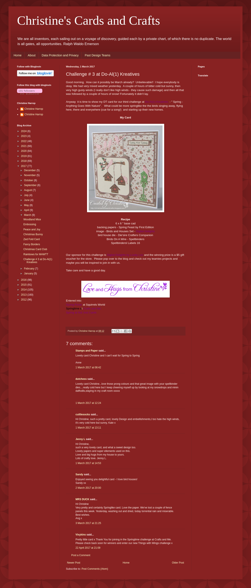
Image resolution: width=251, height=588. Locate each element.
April (27, 210)
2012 (24, 299)
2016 (24, 279)
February (29, 268)
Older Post (178, 562)
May (27, 205)
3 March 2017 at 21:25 (88, 523)
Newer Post (73, 562)
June (27, 200)
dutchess (81, 378)
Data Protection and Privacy (60, 55)
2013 (24, 294)
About (32, 55)
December (30, 170)
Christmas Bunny (33, 234)
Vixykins (81, 534)
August (28, 190)
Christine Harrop (33, 108)
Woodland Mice (32, 219)
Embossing (29, 224)
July (26, 195)
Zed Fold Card (31, 239)
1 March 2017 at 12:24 (88, 402)
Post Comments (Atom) (94, 568)
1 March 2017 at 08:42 (88, 367)
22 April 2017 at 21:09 (88, 547)
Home (17, 55)
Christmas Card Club (35, 249)
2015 (24, 284)
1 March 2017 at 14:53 (88, 463)
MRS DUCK (82, 499)
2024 (24, 131)
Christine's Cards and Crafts (88, 20)
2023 (24, 136)
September (30, 185)
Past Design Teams (97, 55)
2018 (24, 160)
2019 (24, 156)
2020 (24, 150)
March (28, 215)
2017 (24, 166)
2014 (24, 289)
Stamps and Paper (87, 350)
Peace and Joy (31, 229)
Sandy (79, 474)
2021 (24, 146)
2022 (24, 141)
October (29, 180)
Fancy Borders (31, 244)
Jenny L (80, 439)
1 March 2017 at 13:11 (88, 427)
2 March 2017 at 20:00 (88, 487)
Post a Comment (80, 555)
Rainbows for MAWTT (35, 254)
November (30, 175)
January (29, 273)
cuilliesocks (83, 414)
